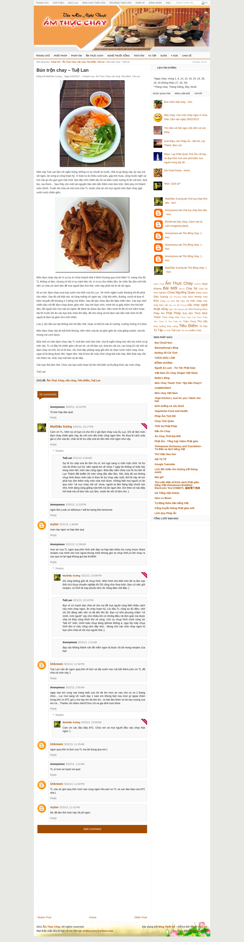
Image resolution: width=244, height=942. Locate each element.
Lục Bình (170, 301)
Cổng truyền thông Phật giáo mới (174, 508)
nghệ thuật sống (118, 55)
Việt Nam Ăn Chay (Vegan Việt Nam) (176, 372)
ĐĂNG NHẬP (155, 3)
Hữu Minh (188, 297)
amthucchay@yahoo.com (98, 930)
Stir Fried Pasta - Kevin (177, 170)
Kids (205, 297)
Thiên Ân (177, 321)
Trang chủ (55, 62)
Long (162, 301)
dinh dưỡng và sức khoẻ (169, 406)
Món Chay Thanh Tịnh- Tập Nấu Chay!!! (178, 383)
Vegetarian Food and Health (171, 411)
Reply (53, 417)
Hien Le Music (163, 498)
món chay (196, 300)
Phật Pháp (60, 55)
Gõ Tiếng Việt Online (167, 493)
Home (92, 917)
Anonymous (171, 210)
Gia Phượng (175, 297)
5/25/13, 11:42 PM (70, 807)
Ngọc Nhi (173, 309)
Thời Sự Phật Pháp (166, 426)
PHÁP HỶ (140, 3)
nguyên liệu (183, 309)
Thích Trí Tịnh (165, 321)
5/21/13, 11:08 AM (76, 544)
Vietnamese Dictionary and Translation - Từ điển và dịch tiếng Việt (178, 448)
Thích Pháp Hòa (170, 317)
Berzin (182, 289)
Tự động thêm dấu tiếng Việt (172, 503)
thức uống (172, 326)
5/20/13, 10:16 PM (76, 406)
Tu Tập (152, 55)
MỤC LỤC (73, 3)
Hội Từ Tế (160, 459)
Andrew (197, 284)
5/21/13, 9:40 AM (82, 458)
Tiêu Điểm (91, 62)
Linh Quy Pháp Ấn (165, 513)
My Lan (172, 305)
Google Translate (165, 464)
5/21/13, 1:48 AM (69, 524)
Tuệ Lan (101, 62)
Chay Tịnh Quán (164, 421)
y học (198, 330)
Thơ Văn (139, 55)
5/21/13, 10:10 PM (83, 600)
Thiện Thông (189, 321)
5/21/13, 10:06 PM (91, 575)
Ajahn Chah (159, 284)
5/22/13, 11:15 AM (74, 744)
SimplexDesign (198, 930)
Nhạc (204, 309)
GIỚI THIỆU (58, 3)
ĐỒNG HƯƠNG (163, 362)
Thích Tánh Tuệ (187, 317)
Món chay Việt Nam (166, 393)
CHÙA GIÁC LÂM (165, 357)
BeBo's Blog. (162, 378)
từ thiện (167, 330)
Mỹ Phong (181, 305)
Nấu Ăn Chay (162, 431)
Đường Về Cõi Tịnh (166, 352)
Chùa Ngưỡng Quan (181, 292)
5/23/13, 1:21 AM (87, 642)
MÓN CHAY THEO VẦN (93, 3)
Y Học (174, 55)
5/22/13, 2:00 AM (75, 687)
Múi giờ (159, 477)
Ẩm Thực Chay (94, 55)
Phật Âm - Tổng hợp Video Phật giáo (176, 441)
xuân (192, 330)
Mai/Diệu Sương (61, 426)
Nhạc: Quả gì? (172, 183)
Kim (156, 300)
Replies (59, 450)
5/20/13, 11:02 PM (76, 504)
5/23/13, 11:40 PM (74, 784)
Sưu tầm (188, 313)
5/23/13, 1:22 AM (75, 764)
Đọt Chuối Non (163, 342)
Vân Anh (185, 330)
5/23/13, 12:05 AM (91, 722)
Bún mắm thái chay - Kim (178, 102)
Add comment (92, 829)
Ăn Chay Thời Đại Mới (168, 436)
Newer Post (44, 917)
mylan (54, 524)
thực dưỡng (160, 326)
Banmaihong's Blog (166, 347)
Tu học (203, 326)
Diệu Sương (161, 296)
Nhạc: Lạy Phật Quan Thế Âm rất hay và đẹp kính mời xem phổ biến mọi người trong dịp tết (185, 158)
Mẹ (177, 301)
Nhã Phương (195, 309)
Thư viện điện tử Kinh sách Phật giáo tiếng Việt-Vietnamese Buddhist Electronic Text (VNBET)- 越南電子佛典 (177, 485)
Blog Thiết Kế (167, 926)
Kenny (198, 296)
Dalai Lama (201, 292)
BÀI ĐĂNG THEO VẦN (120, 3)
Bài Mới (170, 288)
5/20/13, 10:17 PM (83, 426)
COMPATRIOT (163, 388)
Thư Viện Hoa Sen (165, 454)
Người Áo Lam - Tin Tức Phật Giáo (175, 367)
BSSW (168, 221)
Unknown (56, 663)
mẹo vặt (185, 301)
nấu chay (81, 62)
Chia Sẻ (186, 55)
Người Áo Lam (198, 926)
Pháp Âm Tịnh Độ (165, 416)
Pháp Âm (76, 55)
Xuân (163, 55)
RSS (168, 3)
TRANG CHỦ (42, 3)
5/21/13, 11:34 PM (74, 664)
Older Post (140, 917)
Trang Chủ (43, 55)
